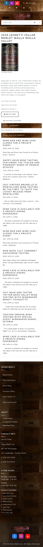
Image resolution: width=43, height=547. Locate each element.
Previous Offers (9, 391)
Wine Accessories (10, 402)
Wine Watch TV (9, 397)
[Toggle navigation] (39, 29)
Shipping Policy (9, 425)
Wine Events (8, 375)
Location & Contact (10, 422)
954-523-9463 (29, 3)
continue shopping (12, 121)
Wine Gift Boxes (9, 380)
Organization (8, 418)
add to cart (10, 114)
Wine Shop (7, 386)
